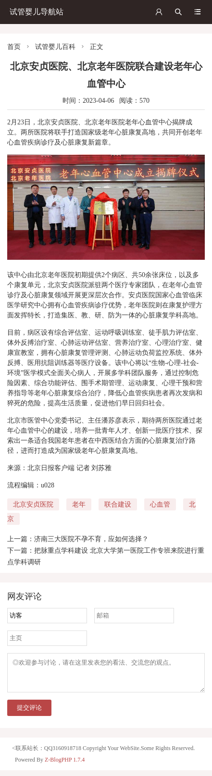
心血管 (160, 504)
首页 (14, 46)
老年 (79, 504)
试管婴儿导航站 (36, 12)
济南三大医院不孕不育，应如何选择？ (91, 539)
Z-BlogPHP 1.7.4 (65, 765)
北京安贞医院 (33, 504)
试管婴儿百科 (55, 46)
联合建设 (117, 504)
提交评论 (29, 713)
